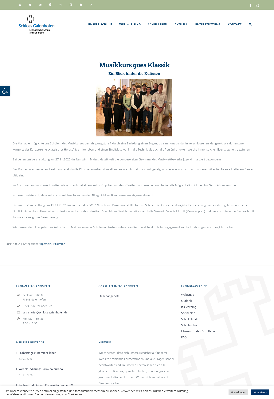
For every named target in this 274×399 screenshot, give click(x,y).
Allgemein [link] (45, 244)
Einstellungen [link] (238, 392)
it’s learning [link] (188, 307)
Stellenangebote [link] (109, 296)
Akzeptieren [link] (260, 392)
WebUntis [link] (187, 294)
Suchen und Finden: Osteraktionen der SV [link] (45, 385)
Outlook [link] (186, 301)
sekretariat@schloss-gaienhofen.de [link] (45, 312)
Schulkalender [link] (190, 319)
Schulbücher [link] (189, 325)
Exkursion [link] (59, 244)
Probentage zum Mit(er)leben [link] (37, 353)
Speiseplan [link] (188, 313)
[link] (5, 91)
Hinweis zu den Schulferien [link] (199, 331)
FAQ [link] (184, 337)
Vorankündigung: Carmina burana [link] (40, 369)
